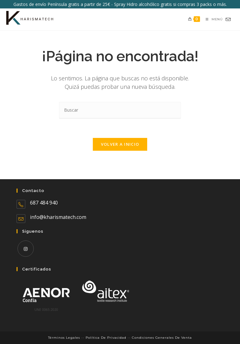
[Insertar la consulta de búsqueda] (120, 110)
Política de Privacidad (106, 338)
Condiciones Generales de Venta (162, 338)
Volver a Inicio (120, 144)
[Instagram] (26, 248)
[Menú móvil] (211, 19)
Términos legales (64, 338)
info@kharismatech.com (58, 217)
